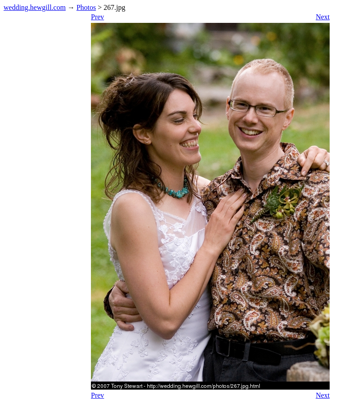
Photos (86, 7)
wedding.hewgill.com (35, 7)
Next (323, 17)
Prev (97, 17)
